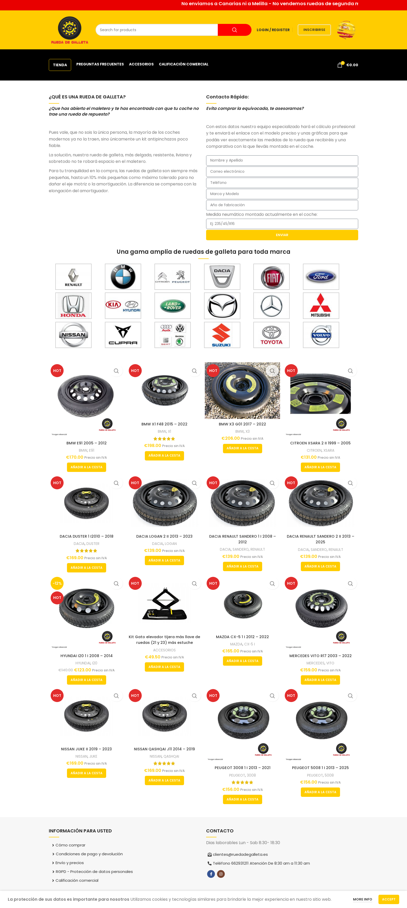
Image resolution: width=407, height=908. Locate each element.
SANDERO (241, 548)
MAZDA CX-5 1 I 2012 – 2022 (243, 637)
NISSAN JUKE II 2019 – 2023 (85, 750)
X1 (170, 430)
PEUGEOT (237, 775)
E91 (91, 448)
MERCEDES (316, 662)
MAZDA (236, 644)
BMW (82, 448)
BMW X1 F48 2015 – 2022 (164, 423)
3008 (252, 775)
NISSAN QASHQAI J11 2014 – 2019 (164, 750)
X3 (248, 430)
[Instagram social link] (221, 874)
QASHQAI (171, 757)
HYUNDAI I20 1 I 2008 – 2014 (85, 655)
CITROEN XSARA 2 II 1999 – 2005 (321, 441)
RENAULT (259, 548)
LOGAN (171, 542)
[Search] (174, 30)
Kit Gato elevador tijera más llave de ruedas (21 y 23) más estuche (164, 640)
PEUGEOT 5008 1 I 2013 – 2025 (321, 768)
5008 (331, 775)
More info (362, 899)
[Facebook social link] (211, 874)
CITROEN (315, 448)
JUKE (93, 757)
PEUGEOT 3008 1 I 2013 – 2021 (243, 768)
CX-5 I (250, 644)
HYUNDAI (82, 662)
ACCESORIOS (164, 650)
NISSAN (80, 757)
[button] (85, 465)
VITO (332, 662)
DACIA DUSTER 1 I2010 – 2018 (85, 535)
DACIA (78, 542)
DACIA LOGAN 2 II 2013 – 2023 (164, 535)
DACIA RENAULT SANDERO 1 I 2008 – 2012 (243, 538)
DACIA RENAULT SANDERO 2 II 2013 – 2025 (321, 538)
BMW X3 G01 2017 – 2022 (243, 423)
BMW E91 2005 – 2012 (85, 441)
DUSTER (92, 542)
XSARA (330, 448)
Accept (389, 899)
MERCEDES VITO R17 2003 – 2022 (321, 655)
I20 (94, 662)
